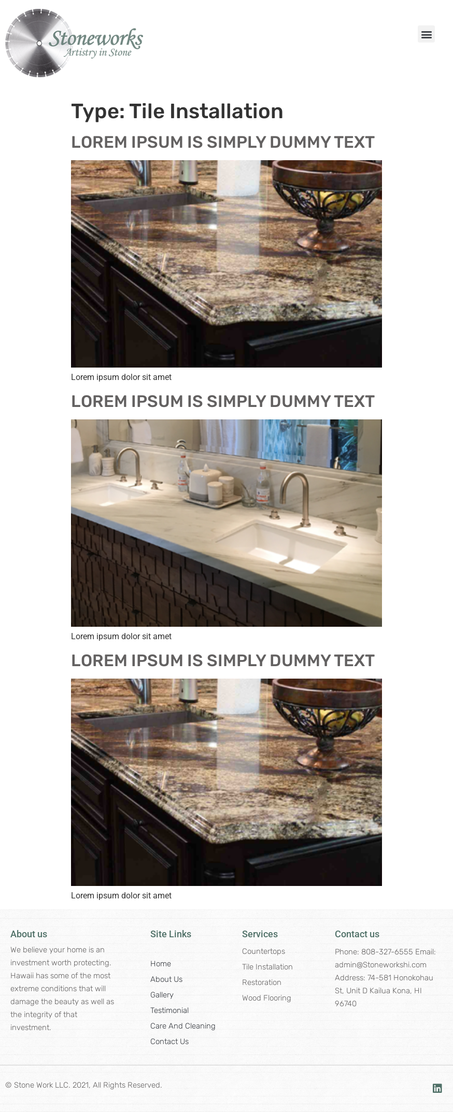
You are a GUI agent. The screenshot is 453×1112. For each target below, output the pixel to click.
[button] (426, 34)
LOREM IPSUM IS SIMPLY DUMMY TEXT (223, 142)
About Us (166, 979)
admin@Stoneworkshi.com (381, 964)
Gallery (162, 995)
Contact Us (169, 1041)
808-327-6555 (387, 951)
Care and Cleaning (183, 1026)
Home (160, 963)
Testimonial (169, 1010)
